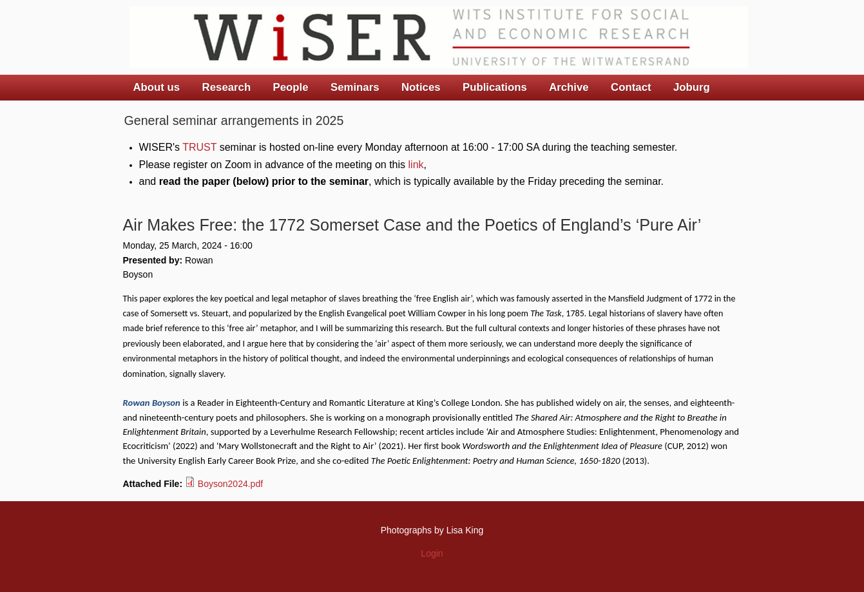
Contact (631, 87)
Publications (495, 87)
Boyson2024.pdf (230, 484)
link (416, 164)
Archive (569, 87)
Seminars (355, 87)
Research (226, 87)
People (291, 87)
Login (432, 553)
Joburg (691, 87)
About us (156, 87)
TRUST (199, 147)
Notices (421, 87)
